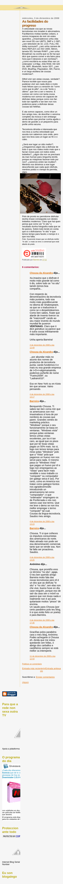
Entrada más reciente (32, 668)
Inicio (42, 669)
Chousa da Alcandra (41, 273)
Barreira (34, 401)
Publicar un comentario (32, 664)
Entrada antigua (53, 668)
